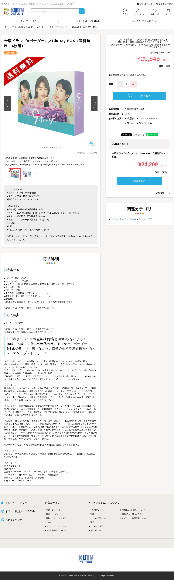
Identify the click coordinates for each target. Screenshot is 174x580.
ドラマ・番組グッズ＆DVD (87, 21)
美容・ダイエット (53, 510)
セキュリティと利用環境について (133, 518)
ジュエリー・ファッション (57, 526)
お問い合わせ (95, 530)
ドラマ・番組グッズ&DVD (123, 219)
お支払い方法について (99, 518)
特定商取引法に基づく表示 (130, 514)
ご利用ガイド (145, 4)
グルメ (49, 522)
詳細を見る (146, 181)
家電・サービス (52, 514)
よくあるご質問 (164, 4)
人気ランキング (14, 520)
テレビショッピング (29, 21)
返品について (95, 522)
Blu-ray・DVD (145, 219)
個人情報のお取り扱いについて (132, 510)
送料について (95, 514)
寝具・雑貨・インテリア (56, 518)
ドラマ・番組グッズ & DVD (20, 511)
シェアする (139, 134)
